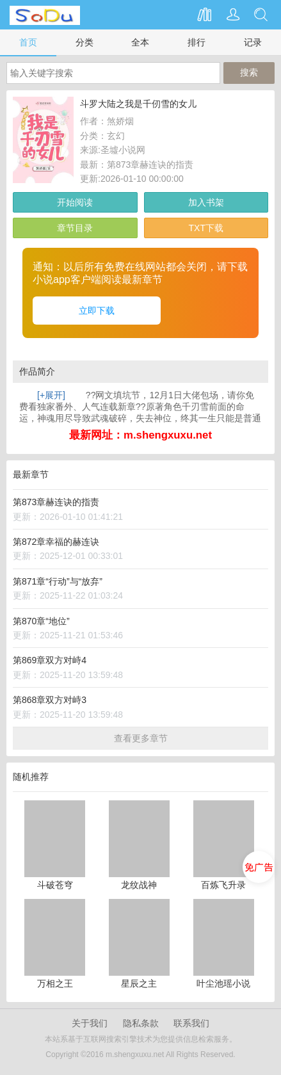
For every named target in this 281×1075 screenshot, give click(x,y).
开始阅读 (75, 202)
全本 (140, 42)
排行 (196, 42)
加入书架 (206, 202)
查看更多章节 (141, 738)
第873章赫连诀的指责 (150, 164)
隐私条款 (141, 1023)
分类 (84, 42)
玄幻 (116, 136)
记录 (253, 42)
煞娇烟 (120, 121)
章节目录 (75, 228)
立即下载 (97, 310)
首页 (28, 42)
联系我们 (191, 1023)
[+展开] (51, 395)
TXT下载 (206, 228)
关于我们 (90, 1023)
